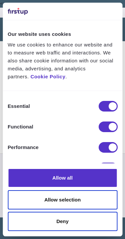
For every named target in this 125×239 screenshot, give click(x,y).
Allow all (62, 178)
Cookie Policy (47, 76)
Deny (62, 221)
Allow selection (62, 199)
